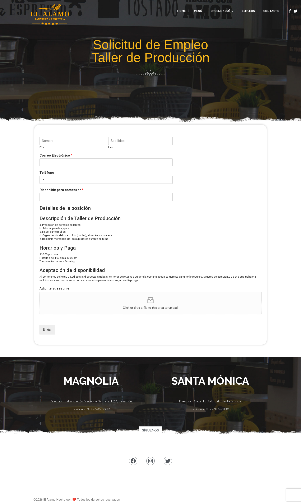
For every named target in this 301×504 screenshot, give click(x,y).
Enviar (47, 330)
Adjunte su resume (54, 288)
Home (181, 11)
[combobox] (42, 180)
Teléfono (47, 173)
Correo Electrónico (56, 155)
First (42, 147)
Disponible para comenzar (61, 190)
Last (111, 147)
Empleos (248, 11)
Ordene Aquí (221, 11)
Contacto (271, 11)
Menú (198, 11)
